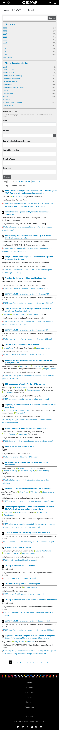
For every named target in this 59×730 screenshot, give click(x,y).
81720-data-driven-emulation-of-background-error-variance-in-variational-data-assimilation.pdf (27, 322)
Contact (42, 721)
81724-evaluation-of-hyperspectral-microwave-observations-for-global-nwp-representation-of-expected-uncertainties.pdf (27, 204)
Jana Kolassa (8, 348)
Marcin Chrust (34, 314)
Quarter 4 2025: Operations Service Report (22, 344)
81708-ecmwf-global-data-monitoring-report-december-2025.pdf (28, 542)
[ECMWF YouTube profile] (41, 726)
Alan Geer (30, 641)
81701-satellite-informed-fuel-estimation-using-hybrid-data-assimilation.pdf (26, 481)
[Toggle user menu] (55, 2)
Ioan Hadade (8, 392)
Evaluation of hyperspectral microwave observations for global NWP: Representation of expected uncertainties (31, 191)
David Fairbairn (43, 471)
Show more (7, 58)
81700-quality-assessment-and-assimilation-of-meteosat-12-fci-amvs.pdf (27, 614)
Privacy (25, 721)
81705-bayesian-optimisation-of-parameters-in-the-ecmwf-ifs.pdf (28, 501)
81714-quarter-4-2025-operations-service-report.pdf (23, 355)
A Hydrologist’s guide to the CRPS (18, 547)
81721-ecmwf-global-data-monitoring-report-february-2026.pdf (28, 303)
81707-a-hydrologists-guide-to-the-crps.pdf (20, 560)
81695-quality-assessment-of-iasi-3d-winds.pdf (21, 578)
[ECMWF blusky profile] (22, 726)
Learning (29, 702)
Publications (29, 707)
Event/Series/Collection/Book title (17, 141)
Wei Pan (7, 314)
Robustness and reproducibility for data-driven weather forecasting (28, 213)
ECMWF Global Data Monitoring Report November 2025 (27, 621)
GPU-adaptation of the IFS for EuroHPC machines (25, 384)
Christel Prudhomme (43, 551)
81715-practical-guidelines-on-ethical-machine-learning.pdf (26, 288)
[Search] (50, 2)
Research (29, 697)
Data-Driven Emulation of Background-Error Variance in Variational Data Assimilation (28, 309)
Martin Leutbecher (10, 410)
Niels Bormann (17, 196)
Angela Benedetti (50, 369)
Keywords (7, 168)
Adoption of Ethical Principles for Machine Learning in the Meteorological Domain (29, 258)
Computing (29, 692)
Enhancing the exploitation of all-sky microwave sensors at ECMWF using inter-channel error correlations (29, 508)
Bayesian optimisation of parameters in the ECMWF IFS (28, 488)
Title (5, 120)
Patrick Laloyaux (10, 434)
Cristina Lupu (25, 366)
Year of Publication (11, 150)
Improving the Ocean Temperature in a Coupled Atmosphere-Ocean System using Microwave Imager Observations (30, 636)
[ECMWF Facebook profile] (27, 726)
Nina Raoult (35, 492)
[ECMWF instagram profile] (36, 726)
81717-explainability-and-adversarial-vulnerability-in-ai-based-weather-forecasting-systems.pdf (26, 249)
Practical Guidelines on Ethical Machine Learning (25, 278)
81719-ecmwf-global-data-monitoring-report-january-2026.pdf (27, 339)
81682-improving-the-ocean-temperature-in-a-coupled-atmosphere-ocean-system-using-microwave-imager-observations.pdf (29, 652)
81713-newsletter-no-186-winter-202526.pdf (20, 457)
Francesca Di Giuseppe (26, 468)
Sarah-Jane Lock (25, 410)
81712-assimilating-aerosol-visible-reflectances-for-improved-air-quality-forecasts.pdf (28, 377)
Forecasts (29, 687)
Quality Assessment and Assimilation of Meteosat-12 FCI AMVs (31, 599)
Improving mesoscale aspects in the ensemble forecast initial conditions (30, 405)
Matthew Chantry (28, 553)
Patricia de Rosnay (43, 348)
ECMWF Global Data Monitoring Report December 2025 (27, 533)
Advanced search (10, 112)
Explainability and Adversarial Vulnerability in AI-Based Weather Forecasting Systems (28, 236)
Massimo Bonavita (19, 314)
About (29, 682)
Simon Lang (23, 434)
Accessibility (17, 721)
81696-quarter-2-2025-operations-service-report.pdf (23, 594)
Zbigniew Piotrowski (34, 390)
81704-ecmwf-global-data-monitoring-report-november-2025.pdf (28, 630)
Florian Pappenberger (11, 553)
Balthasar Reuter (21, 387)
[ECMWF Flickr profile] (32, 726)
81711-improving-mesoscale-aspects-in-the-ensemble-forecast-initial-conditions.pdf (27, 421)
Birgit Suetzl (23, 492)
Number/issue (9, 159)
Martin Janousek (48, 492)
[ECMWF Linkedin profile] (18, 726)
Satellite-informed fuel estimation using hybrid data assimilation (26, 463)
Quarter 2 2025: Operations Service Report (22, 584)
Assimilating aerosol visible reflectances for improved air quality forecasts (28, 361)
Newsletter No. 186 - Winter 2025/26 (19, 446)
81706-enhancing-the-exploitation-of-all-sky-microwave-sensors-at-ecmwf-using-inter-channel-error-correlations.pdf (29, 525)
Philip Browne (19, 641)
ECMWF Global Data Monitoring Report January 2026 (26, 330)
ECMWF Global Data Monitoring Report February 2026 (27, 294)
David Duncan (9, 515)
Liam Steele (8, 512)
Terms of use (34, 721)
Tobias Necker (38, 366)
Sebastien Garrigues (27, 471)
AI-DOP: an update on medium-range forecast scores (26, 428)
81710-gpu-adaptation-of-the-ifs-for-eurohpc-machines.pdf (26, 399)
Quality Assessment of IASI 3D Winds (20, 565)
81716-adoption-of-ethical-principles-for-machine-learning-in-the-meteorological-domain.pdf (28, 271)
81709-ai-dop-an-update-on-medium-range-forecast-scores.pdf (28, 441)
